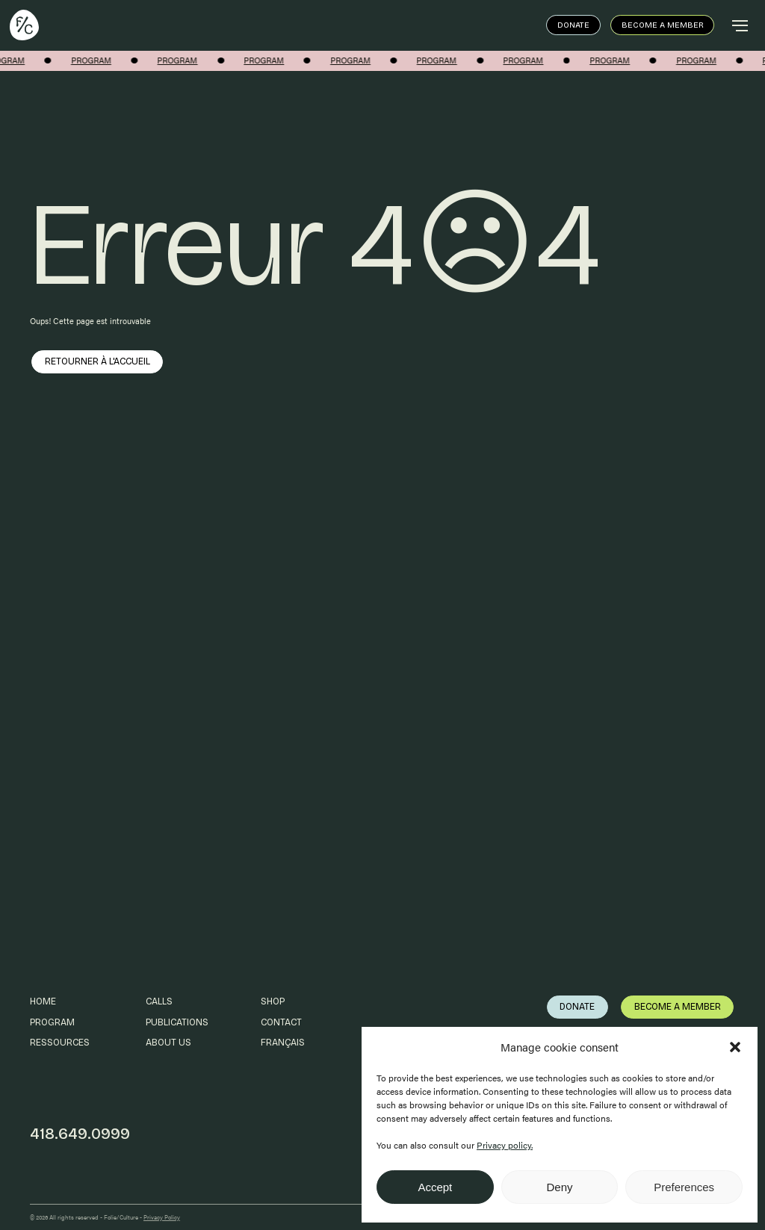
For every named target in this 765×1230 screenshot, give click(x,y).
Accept (435, 1187)
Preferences (684, 1187)
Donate (573, 25)
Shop (273, 1001)
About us (168, 1042)
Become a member (663, 25)
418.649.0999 (80, 1134)
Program (52, 1022)
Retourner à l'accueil (97, 361)
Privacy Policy (161, 1217)
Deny (559, 1187)
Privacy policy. (505, 1145)
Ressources (60, 1042)
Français (283, 1042)
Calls (159, 1001)
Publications (177, 1022)
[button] (735, 1047)
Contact (281, 1022)
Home (43, 1001)
